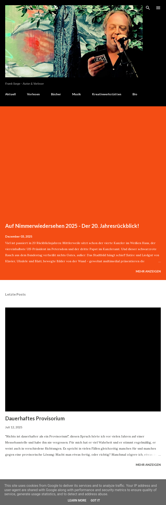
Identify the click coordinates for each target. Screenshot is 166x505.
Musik (76, 94)
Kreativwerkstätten (106, 94)
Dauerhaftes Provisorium (35, 418)
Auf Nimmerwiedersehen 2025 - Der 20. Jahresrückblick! (72, 226)
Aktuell (10, 94)
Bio (134, 94)
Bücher (56, 94)
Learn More (77, 500)
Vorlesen (33, 94)
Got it (95, 500)
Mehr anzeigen (148, 271)
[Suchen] (147, 7)
